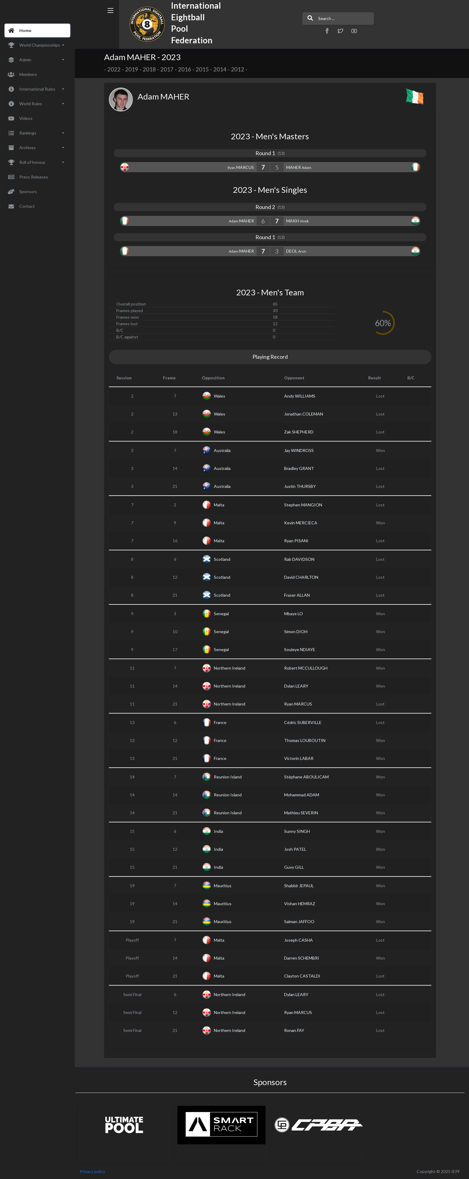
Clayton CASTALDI (304, 975)
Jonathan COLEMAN (305, 413)
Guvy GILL (296, 867)
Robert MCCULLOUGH (308, 668)
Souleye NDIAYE (301, 649)
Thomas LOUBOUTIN (307, 740)
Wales (221, 395)
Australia (224, 450)
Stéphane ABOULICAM (308, 776)
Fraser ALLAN (299, 595)
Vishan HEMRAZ (301, 903)
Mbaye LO (295, 613)
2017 (168, 69)
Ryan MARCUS (300, 703)
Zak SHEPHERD (301, 431)
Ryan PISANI (298, 540)
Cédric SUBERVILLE (305, 722)
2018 (151, 69)
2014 (221, 69)
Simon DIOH (298, 631)
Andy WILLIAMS (301, 395)
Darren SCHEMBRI (303, 957)
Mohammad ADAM (303, 794)
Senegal (223, 613)
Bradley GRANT (301, 468)
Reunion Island (229, 776)
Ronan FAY (296, 1030)
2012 (239, 69)
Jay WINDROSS (301, 450)
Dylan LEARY (298, 685)
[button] (304, 30)
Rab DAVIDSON (301, 559)
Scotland (224, 559)
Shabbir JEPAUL (301, 885)
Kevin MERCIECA (302, 522)
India (220, 831)
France (222, 722)
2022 (115, 69)
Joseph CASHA (300, 940)
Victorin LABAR (301, 758)
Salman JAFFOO (301, 921)
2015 (204, 69)
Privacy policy (96, 1171)
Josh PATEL (297, 849)
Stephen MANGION (305, 504)
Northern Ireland (231, 668)
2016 (186, 69)
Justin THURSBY (302, 486)
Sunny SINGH (299, 831)
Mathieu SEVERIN (303, 812)
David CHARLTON (303, 577)
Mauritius (224, 885)
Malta (221, 504)
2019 (133, 69)
